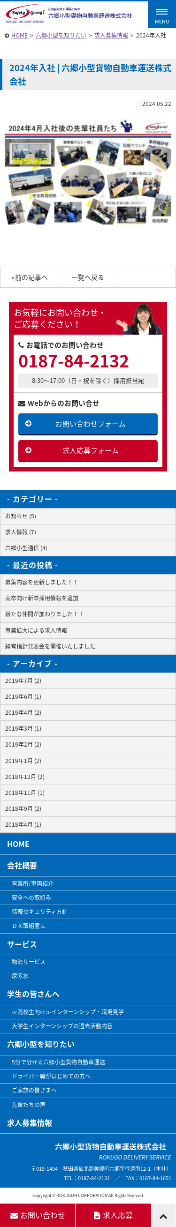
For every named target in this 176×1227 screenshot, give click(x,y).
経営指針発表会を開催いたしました (50, 646)
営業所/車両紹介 (33, 883)
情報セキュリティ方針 (40, 911)
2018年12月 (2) (25, 776)
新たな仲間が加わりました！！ (44, 614)
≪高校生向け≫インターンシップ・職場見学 (68, 1012)
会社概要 (22, 865)
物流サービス (29, 962)
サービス (22, 944)
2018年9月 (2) (23, 808)
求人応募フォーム (90, 450)
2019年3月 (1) (23, 728)
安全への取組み (31, 897)
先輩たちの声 (29, 1104)
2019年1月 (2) (23, 760)
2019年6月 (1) (23, 696)
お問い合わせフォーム (90, 424)
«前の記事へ (30, 277)
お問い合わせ (37, 1214)
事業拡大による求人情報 (36, 630)
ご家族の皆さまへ (34, 1090)
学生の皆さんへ (33, 993)
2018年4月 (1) (23, 824)
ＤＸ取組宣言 (29, 925)
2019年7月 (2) (23, 680)
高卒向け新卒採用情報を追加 (41, 598)
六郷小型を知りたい (61, 35)
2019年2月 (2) (23, 744)
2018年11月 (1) (25, 792)
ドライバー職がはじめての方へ (51, 1076)
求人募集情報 (111, 35)
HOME (19, 35)
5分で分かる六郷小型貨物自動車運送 (58, 1062)
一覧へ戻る (87, 277)
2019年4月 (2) (23, 712)
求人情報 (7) (20, 532)
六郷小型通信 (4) (26, 548)
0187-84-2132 (73, 360)
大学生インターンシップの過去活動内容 (62, 1026)
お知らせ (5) (20, 516)
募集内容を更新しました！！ (41, 582)
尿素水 (20, 976)
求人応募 (113, 1214)
